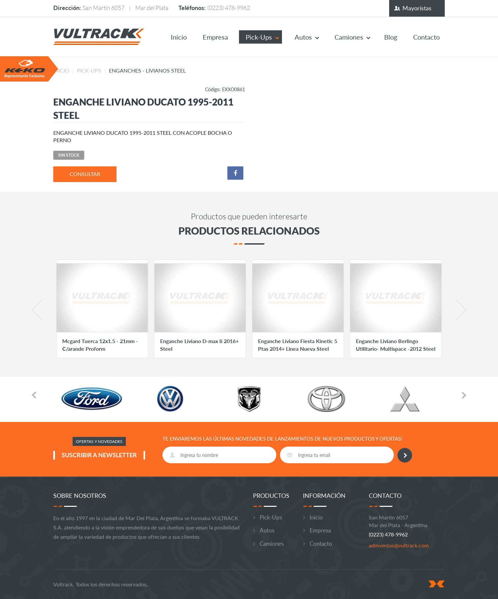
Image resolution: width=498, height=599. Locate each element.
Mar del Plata (151, 7)
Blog (390, 37)
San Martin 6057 (103, 7)
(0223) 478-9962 (228, 7)
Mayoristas (416, 8)
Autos (303, 37)
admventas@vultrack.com (399, 545)
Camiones (349, 37)
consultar (85, 174)
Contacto (426, 37)
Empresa (215, 37)
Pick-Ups (259, 37)
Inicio (179, 37)
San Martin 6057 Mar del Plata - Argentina (398, 521)
